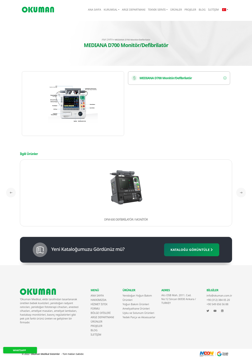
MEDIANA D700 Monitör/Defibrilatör (161, 78)
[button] (225, 9)
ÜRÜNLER (176, 9)
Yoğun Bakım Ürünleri (136, 304)
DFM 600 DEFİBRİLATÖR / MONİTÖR (126, 219)
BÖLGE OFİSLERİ (100, 313)
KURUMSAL (110, 9)
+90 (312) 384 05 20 (218, 300)
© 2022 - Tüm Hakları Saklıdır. (53, 353)
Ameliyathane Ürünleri (136, 308)
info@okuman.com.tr (219, 295)
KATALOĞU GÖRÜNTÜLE (192, 250)
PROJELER (190, 9)
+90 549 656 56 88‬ (217, 304)
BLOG (202, 9)
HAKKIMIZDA (98, 300)
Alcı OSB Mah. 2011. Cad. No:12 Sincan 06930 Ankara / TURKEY (178, 299)
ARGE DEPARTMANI (133, 9)
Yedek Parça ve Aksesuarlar (139, 317)
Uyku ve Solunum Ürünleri (138, 313)
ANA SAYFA (94, 9)
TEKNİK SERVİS (157, 9)
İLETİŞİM (213, 9)
